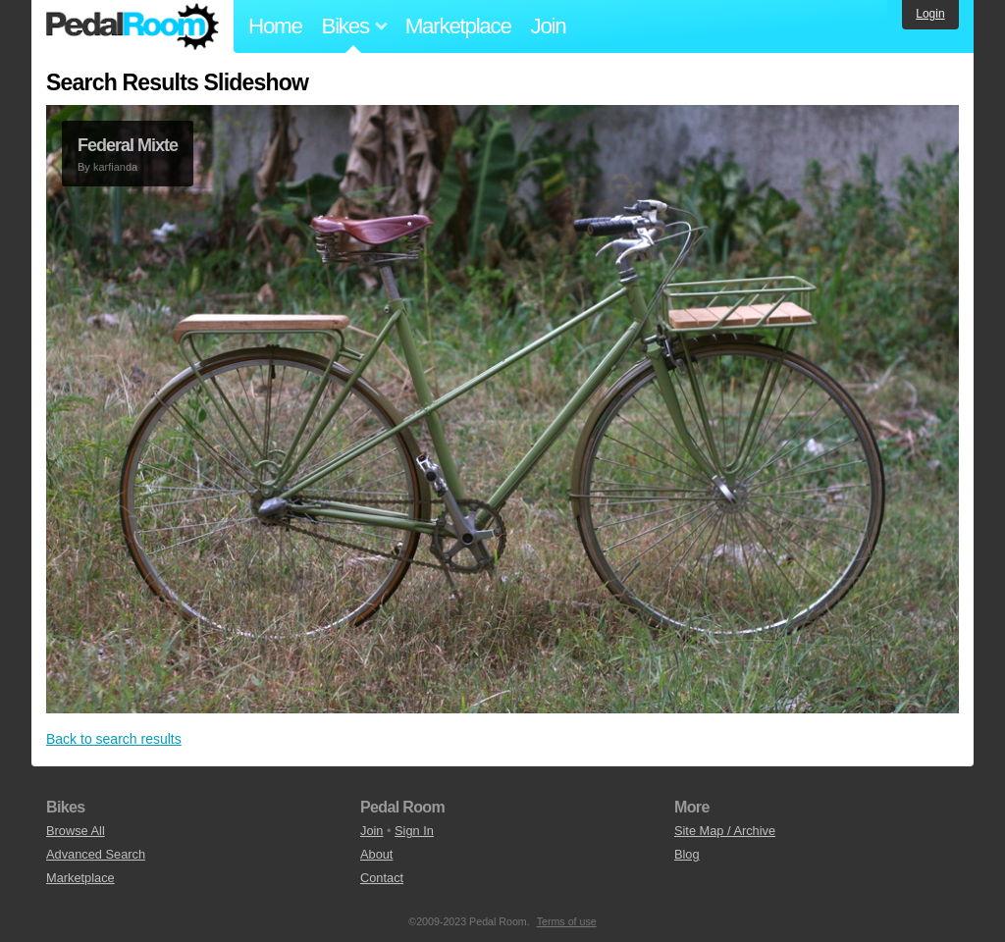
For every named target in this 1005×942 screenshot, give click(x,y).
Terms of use (567, 921)
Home (275, 26)
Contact (381, 877)
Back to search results (114, 739)
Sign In (414, 830)
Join (548, 26)
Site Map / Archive (724, 830)
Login (930, 14)
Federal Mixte (128, 145)
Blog (687, 854)
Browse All (75, 830)
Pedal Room (132, 26)
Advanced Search (95, 854)
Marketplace (458, 26)
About (376, 854)
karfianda (115, 167)
